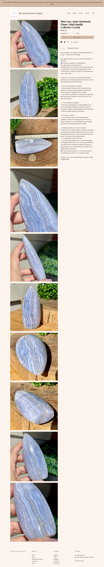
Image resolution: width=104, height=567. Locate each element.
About (74, 13)
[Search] (93, 13)
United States (72, 33)
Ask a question (74, 42)
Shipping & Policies (73, 48)
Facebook (56, 555)
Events (81, 13)
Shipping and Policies (37, 559)
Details (63, 48)
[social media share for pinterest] (68, 42)
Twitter (55, 557)
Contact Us (35, 561)
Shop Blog (56, 561)
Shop (68, 13)
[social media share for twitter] (65, 42)
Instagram (56, 559)
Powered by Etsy (79, 561)
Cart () (87, 13)
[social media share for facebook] (61, 42)
